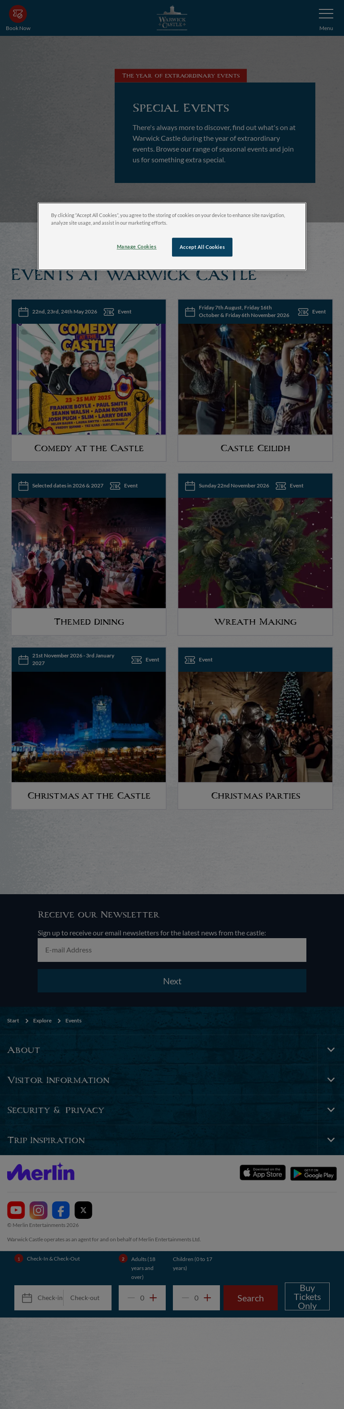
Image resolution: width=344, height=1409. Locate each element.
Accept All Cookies (202, 247)
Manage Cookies (137, 247)
